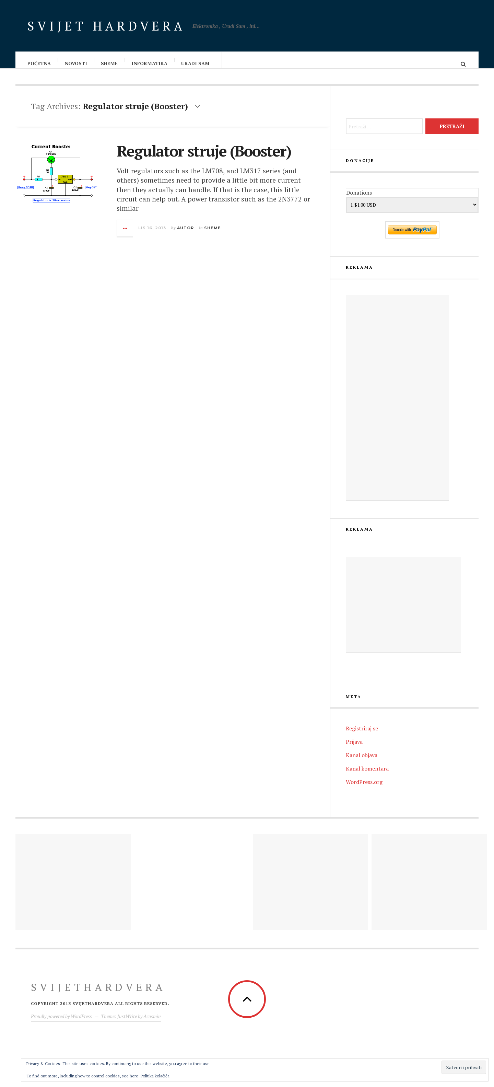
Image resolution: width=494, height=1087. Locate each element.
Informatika (150, 63)
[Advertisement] (397, 405)
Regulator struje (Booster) (204, 157)
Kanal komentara (367, 775)
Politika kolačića (155, 1075)
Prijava (354, 748)
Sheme (109, 63)
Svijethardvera (98, 994)
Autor (185, 234)
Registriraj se (362, 735)
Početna (39, 63)
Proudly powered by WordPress (61, 1023)
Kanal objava (361, 762)
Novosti (76, 63)
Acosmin (152, 1023)
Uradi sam (195, 63)
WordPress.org (364, 789)
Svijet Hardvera (106, 26)
